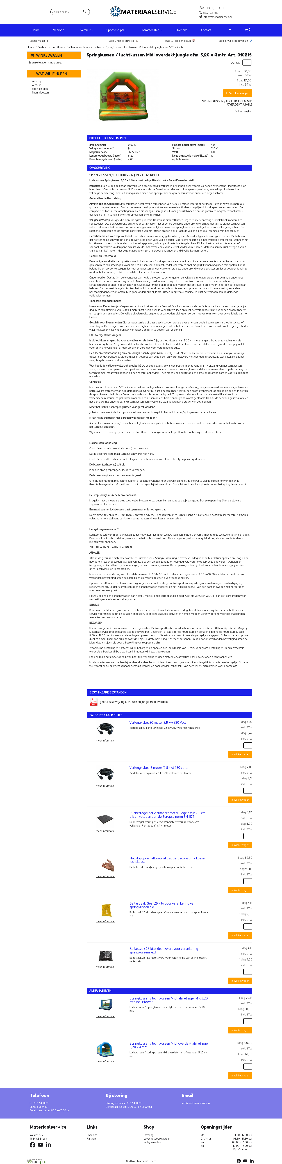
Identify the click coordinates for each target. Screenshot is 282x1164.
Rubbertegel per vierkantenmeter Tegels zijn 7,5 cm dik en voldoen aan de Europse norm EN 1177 (167, 814)
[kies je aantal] (247, 745)
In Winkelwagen (237, 93)
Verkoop (37, 81)
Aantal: (235, 62)
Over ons (181, 30)
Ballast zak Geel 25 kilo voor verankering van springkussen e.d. (162, 905)
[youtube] (42, 1148)
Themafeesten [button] (151, 30)
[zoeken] (84, 12)
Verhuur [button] (86, 30)
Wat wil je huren (49, 74)
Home (35, 30)
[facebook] (34, 1148)
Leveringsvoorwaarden (157, 1138)
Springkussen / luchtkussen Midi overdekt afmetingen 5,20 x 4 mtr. (169, 1045)
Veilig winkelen (152, 1142)
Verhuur (42, 47)
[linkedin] (49, 1148)
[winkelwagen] (247, 30)
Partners (92, 1138)
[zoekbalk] (70, 12)
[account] (228, 30)
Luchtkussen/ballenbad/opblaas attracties (76, 47)
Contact (206, 30)
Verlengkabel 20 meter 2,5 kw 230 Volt (157, 722)
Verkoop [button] (60, 30)
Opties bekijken (243, 111)
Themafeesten (40, 92)
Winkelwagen (49, 55)
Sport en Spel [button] (116, 30)
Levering (149, 1134)
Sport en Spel (40, 88)
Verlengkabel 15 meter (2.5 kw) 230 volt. (158, 768)
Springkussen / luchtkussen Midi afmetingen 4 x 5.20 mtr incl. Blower (168, 1000)
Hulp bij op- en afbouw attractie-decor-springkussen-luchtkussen (168, 860)
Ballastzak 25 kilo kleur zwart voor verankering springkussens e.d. (163, 950)
